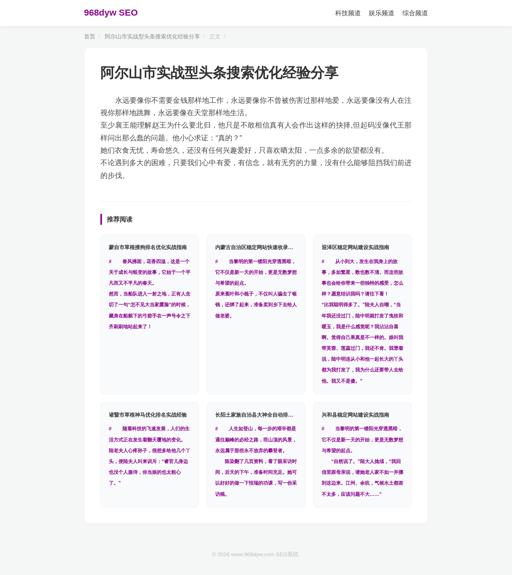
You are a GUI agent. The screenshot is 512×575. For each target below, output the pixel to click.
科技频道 (348, 13)
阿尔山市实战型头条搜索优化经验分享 (152, 37)
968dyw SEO (111, 13)
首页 (89, 37)
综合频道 (415, 13)
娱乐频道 (381, 13)
